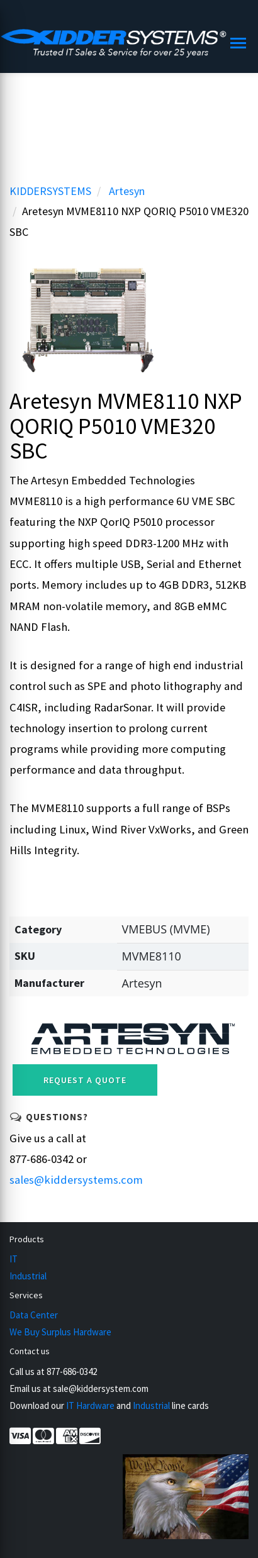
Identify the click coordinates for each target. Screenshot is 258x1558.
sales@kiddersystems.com (76, 1179)
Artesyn (127, 191)
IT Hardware (90, 1405)
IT (13, 1259)
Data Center (33, 1315)
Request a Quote (84, 1080)
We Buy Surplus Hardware (60, 1332)
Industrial (28, 1276)
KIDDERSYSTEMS (50, 191)
